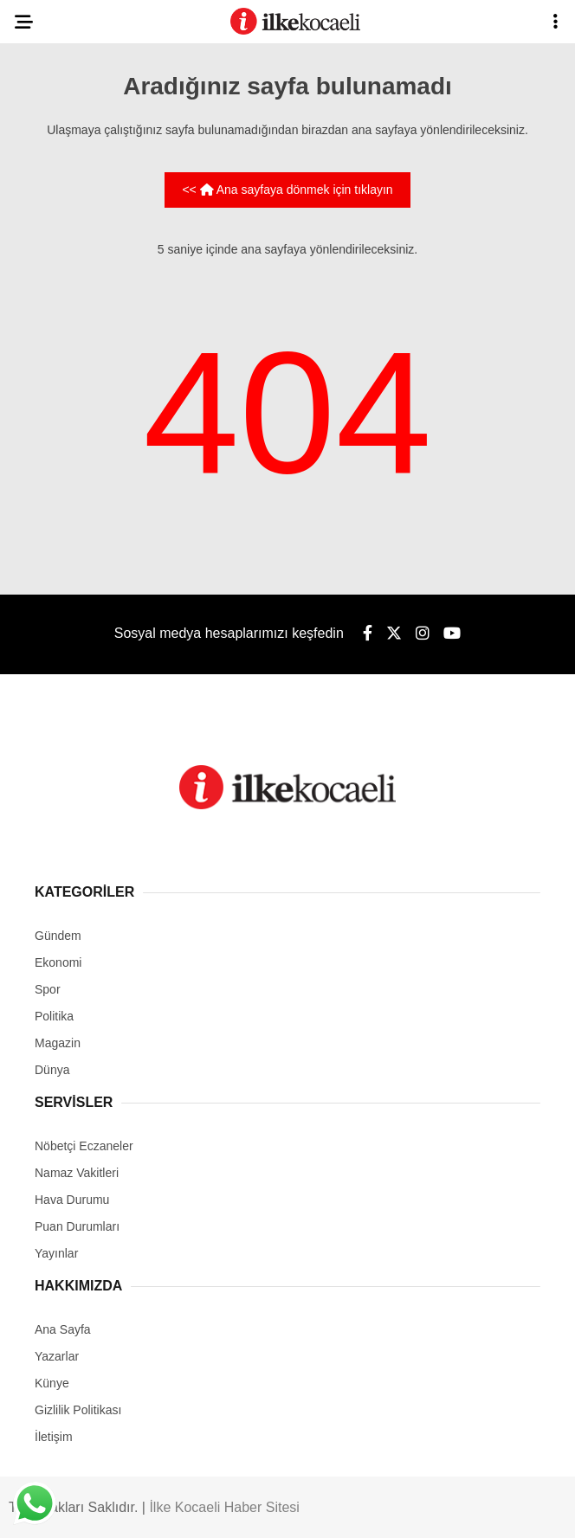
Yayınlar (56, 1253)
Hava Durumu (72, 1200)
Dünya (52, 1070)
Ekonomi (58, 962)
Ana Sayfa (63, 1329)
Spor (48, 989)
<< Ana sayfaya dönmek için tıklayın (287, 189)
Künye (52, 1383)
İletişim (54, 1437)
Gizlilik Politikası (78, 1410)
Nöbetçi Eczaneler (84, 1146)
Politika (54, 1016)
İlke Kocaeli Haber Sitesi (224, 1507)
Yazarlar (57, 1356)
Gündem (58, 936)
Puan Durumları (77, 1226)
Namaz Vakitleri (77, 1173)
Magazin (58, 1043)
